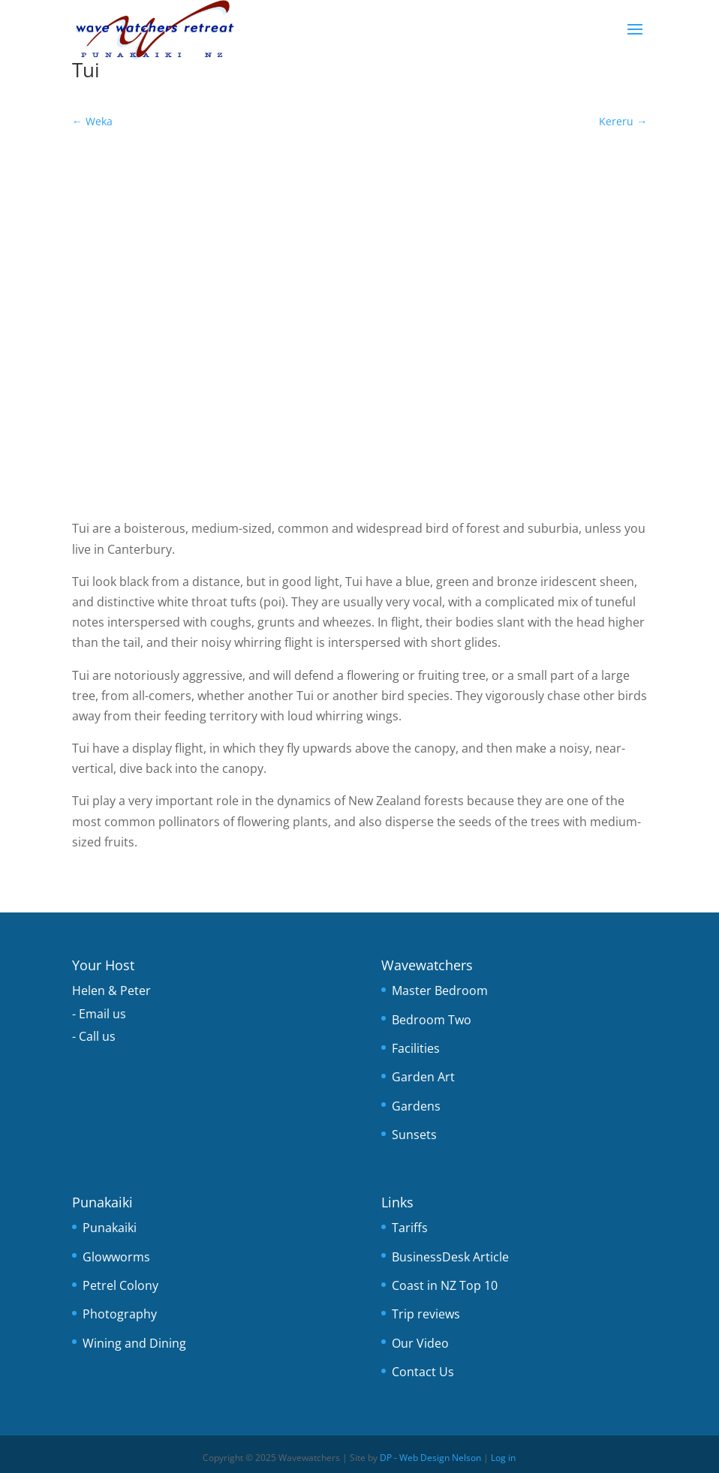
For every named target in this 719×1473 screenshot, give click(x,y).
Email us (102, 1014)
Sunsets (414, 1134)
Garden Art (423, 1077)
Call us (97, 1036)
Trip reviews (426, 1314)
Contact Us (423, 1371)
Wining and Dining (134, 1343)
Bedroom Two (431, 1020)
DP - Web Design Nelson (430, 1457)
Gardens (416, 1106)
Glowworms (116, 1257)
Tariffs (410, 1227)
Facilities (416, 1048)
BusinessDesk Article (450, 1257)
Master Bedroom (440, 990)
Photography (120, 1314)
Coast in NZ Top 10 (445, 1285)
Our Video (420, 1343)
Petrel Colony (120, 1285)
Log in (503, 1457)
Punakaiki (110, 1227)
